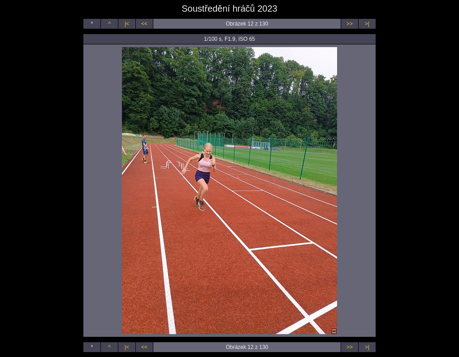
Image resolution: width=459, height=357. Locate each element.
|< (127, 24)
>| (367, 24)
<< (144, 24)
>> (349, 24)
